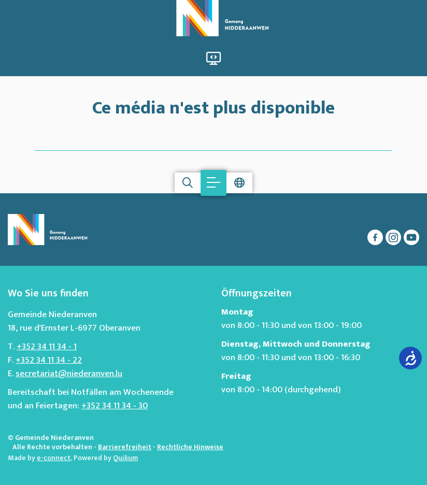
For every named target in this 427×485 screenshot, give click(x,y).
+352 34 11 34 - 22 (49, 360)
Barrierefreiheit (124, 447)
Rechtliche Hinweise (190, 447)
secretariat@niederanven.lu (69, 373)
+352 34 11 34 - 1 (47, 346)
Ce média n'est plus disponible (213, 106)
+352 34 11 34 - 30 (114, 405)
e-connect (53, 458)
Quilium (125, 458)
